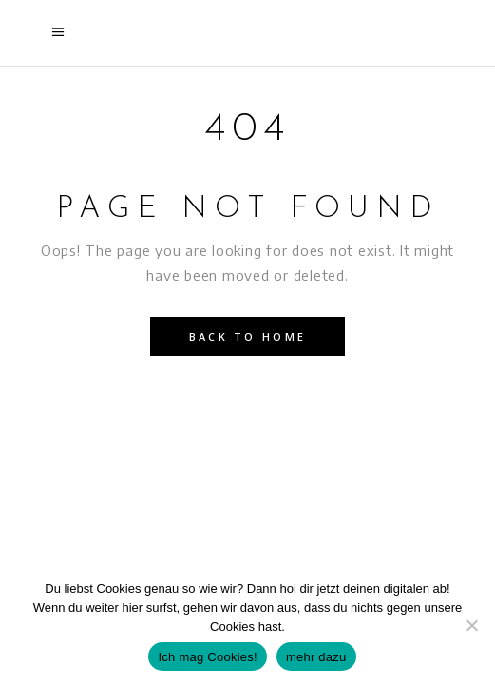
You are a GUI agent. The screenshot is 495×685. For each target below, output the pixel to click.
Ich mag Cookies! (207, 657)
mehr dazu (316, 657)
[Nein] (471, 625)
